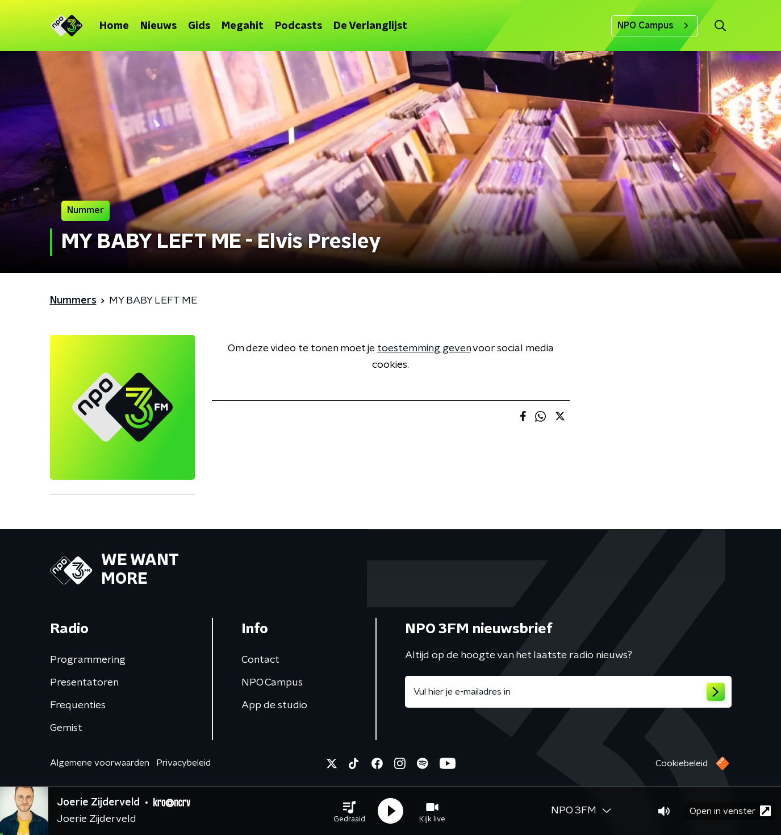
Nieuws (158, 26)
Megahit (243, 26)
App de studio (274, 705)
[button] (349, 811)
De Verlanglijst (370, 26)
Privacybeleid (183, 762)
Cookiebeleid (681, 763)
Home (114, 26)
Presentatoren (84, 683)
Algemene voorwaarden (99, 762)
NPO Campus (654, 25)
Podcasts (298, 26)
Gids (199, 26)
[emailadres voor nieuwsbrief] (568, 692)
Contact (260, 660)
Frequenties (78, 705)
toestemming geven (424, 348)
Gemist (66, 728)
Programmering (88, 660)
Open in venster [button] (730, 810)
